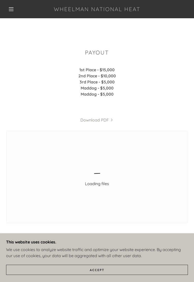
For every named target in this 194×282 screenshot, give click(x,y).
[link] (97, 9)
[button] (15, 9)
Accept (97, 270)
